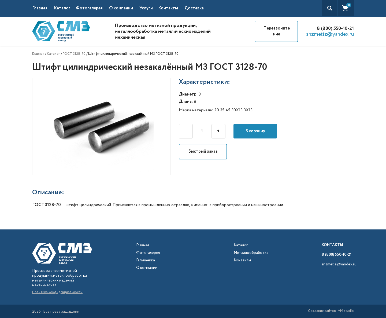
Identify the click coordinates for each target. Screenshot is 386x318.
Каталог (53, 53)
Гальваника (145, 260)
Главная (39, 8)
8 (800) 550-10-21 (335, 28)
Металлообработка (251, 252)
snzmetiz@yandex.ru (330, 34)
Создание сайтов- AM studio (331, 311)
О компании (121, 8)
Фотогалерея (89, 8)
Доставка (194, 8)
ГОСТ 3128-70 (74, 53)
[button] (65, 8)
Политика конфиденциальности (57, 292)
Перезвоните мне (276, 31)
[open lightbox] (105, 126)
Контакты (168, 8)
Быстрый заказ (203, 151)
